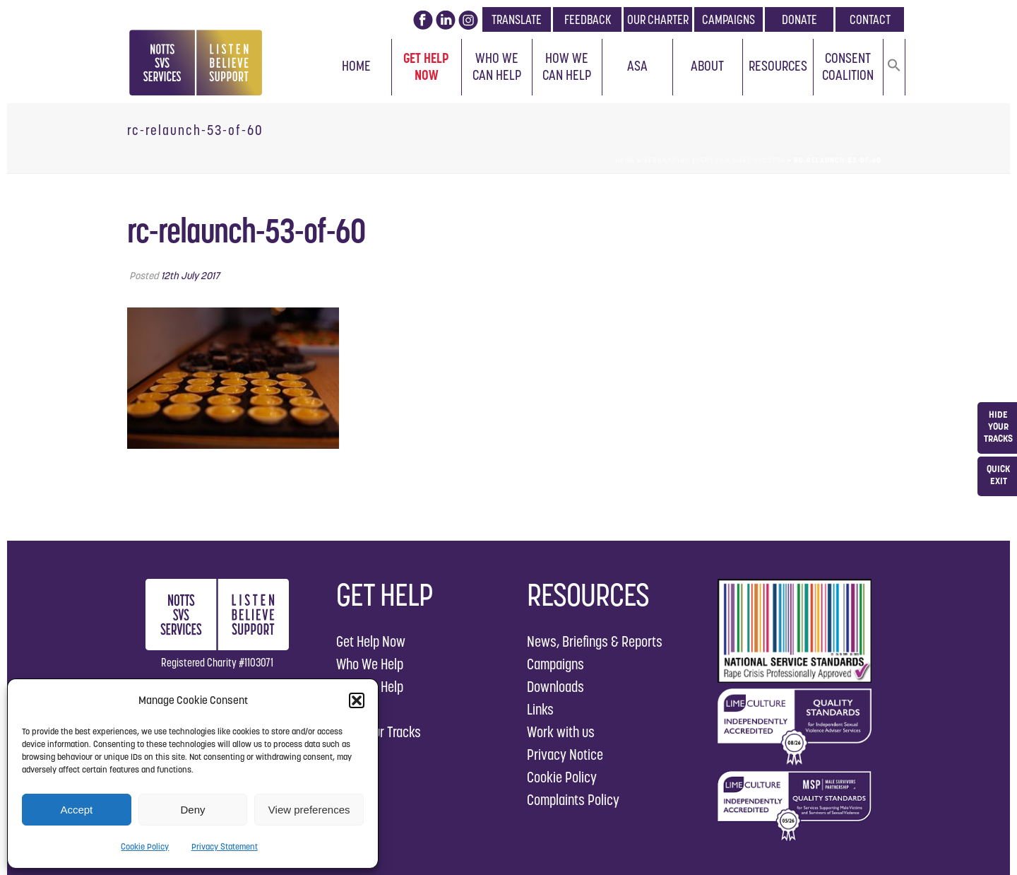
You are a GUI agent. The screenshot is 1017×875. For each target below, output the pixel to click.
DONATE (799, 19)
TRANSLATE (517, 19)
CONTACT (870, 19)
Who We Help (369, 664)
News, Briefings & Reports (594, 641)
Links (540, 709)
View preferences (309, 810)
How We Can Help (566, 66)
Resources (778, 66)
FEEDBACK (587, 19)
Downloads (555, 686)
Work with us (561, 731)
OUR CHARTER (658, 19)
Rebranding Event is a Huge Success (714, 160)
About (707, 66)
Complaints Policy (573, 799)
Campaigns (555, 664)
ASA (637, 66)
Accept (76, 810)
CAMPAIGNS (728, 19)
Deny (192, 810)
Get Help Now (426, 66)
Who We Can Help (496, 66)
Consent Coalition (848, 66)
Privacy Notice (565, 754)
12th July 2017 (190, 275)
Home (356, 66)
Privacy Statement (224, 846)
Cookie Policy (145, 846)
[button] (357, 700)
